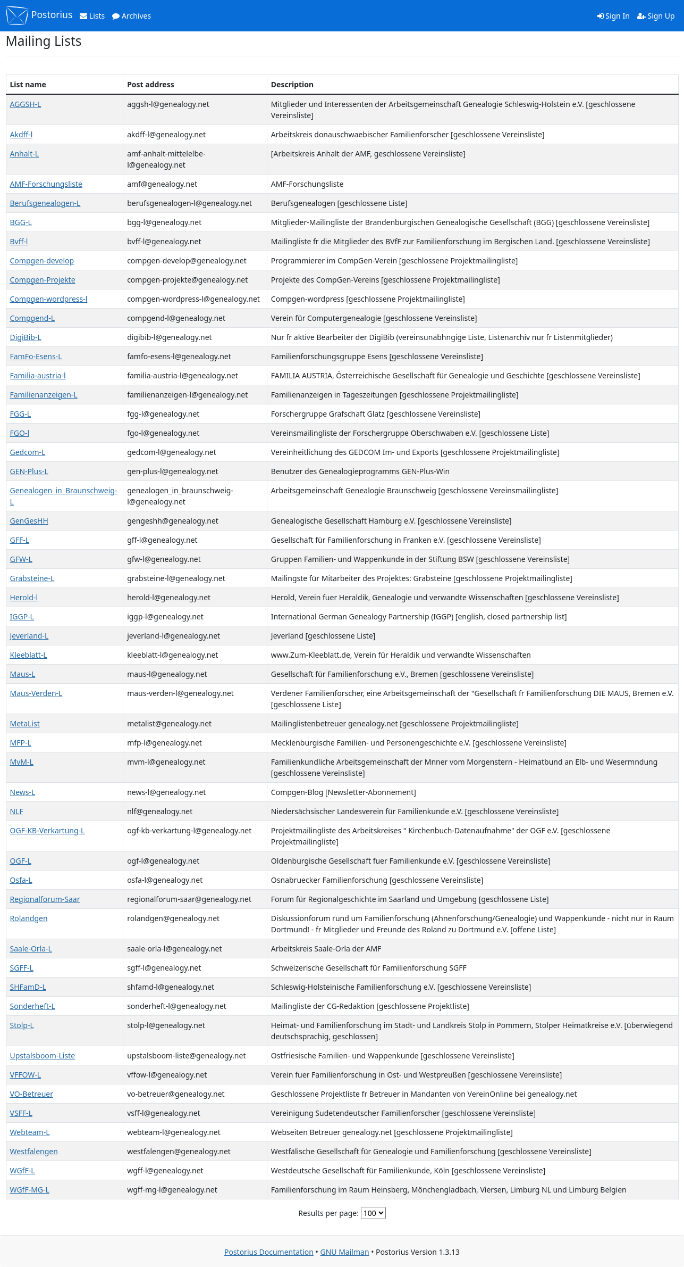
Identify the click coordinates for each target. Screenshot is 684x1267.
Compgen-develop (42, 260)
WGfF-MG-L (29, 1190)
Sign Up (656, 16)
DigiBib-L (25, 337)
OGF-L (20, 861)
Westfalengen (34, 1151)
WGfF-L (22, 1170)
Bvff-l (19, 241)
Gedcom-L (28, 452)
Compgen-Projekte (42, 280)
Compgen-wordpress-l (49, 299)
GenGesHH (29, 521)
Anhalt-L (24, 153)
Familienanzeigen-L (44, 395)
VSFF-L (21, 1113)
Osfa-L (21, 880)
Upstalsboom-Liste (42, 1055)
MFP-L (20, 743)
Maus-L (23, 674)
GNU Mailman (344, 1252)
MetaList (25, 723)
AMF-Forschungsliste (46, 184)
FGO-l (20, 433)
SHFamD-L (28, 987)
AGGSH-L (25, 104)
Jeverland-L (29, 636)
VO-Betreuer (31, 1094)
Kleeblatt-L (28, 655)
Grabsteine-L (32, 578)
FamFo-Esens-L (36, 356)
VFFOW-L (25, 1075)
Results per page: (328, 1213)
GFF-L (20, 540)
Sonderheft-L (32, 1006)
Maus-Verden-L (36, 693)
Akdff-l (21, 134)
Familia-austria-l (38, 375)
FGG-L (20, 414)
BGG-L (21, 222)
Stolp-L (22, 1025)
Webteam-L (30, 1132)
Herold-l (24, 597)
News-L (23, 792)
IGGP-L (22, 616)
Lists (92, 16)
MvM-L (21, 762)
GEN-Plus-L (29, 471)
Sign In (613, 16)
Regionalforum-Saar (45, 899)
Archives (131, 16)
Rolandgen (29, 918)
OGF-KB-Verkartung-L (47, 830)
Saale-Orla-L (31, 948)
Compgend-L (32, 318)
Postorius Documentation (269, 1252)
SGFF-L (21, 968)
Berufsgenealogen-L (45, 203)
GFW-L (21, 559)
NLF (16, 811)
